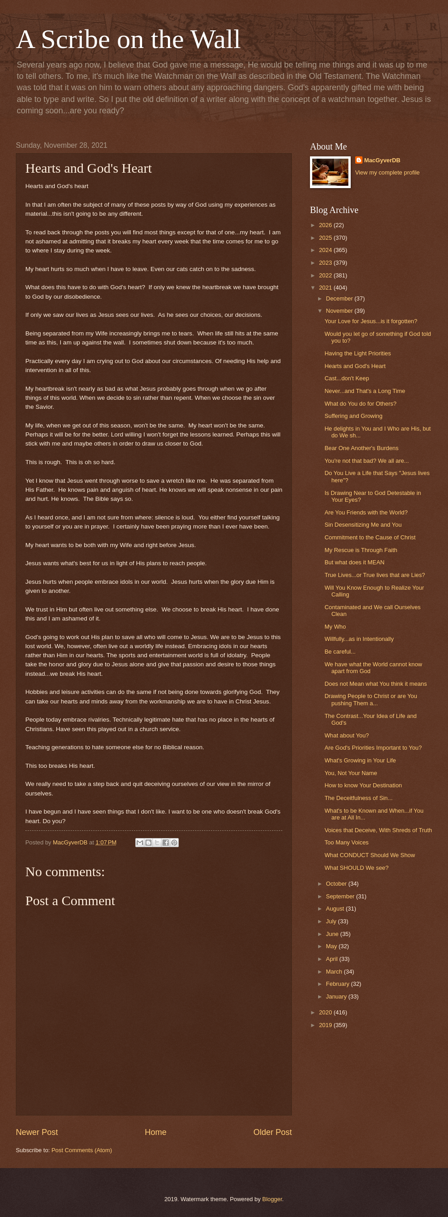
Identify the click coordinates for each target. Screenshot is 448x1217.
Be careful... (340, 651)
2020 (326, 1012)
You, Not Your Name (350, 773)
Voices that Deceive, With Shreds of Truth (378, 830)
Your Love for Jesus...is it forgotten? (370, 321)
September (341, 896)
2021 (326, 287)
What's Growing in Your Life (360, 760)
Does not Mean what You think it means (375, 683)
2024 (326, 250)
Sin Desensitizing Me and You (362, 524)
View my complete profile (387, 172)
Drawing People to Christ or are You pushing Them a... (370, 699)
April (332, 958)
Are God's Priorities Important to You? (373, 747)
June (333, 934)
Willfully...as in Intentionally (359, 638)
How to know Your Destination (363, 785)
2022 (326, 275)
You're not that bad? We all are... (366, 460)
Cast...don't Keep (346, 378)
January (337, 996)
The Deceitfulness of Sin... (358, 798)
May (332, 946)
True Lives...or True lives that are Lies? (374, 575)
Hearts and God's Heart (355, 366)
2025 (326, 237)
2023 (326, 262)
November (340, 310)
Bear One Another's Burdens (361, 448)
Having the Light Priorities (357, 353)
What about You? (346, 735)
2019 (326, 1025)
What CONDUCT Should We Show (369, 855)
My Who (335, 626)
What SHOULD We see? (356, 867)
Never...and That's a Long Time (364, 391)
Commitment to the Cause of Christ (369, 537)
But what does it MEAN (354, 562)
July (332, 921)
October (337, 883)
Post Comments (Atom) (82, 1150)
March (334, 971)
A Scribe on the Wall (128, 39)
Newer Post (37, 1132)
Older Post (272, 1132)
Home (156, 1132)
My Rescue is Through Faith (360, 550)
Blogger (272, 1199)
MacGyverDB (382, 160)
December (340, 298)
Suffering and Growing (353, 415)
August (336, 908)
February (338, 983)
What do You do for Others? (360, 403)
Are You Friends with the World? (366, 512)
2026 (326, 225)
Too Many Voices (346, 842)
